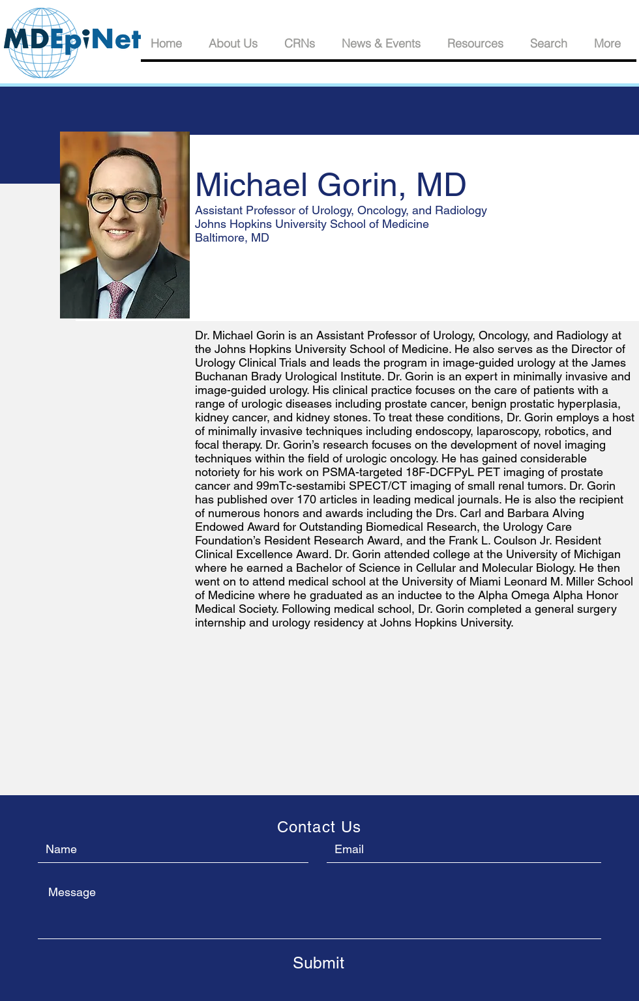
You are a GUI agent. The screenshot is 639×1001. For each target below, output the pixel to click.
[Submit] (318, 963)
